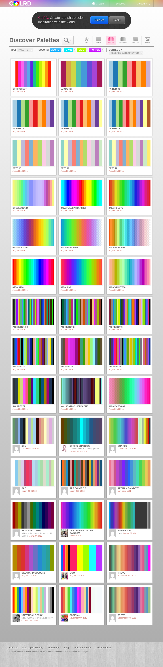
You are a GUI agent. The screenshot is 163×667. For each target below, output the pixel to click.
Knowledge (53, 647)
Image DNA (147, 40)
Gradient (123, 40)
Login (117, 20)
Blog (66, 647)
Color (98, 40)
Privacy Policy (103, 647)
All (86, 40)
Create (100, 3)
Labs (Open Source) (32, 647)
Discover (121, 3)
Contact (13, 647)
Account (142, 3)
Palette (111, 40)
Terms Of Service (82, 647)
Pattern (135, 40)
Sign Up (99, 20)
